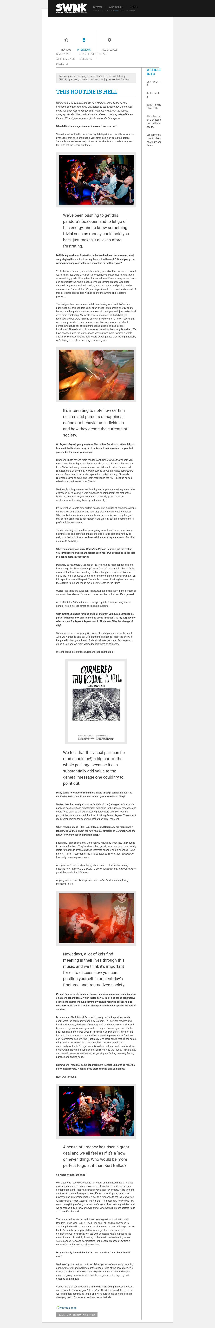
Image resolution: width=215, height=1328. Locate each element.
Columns (86, 58)
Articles (116, 7)
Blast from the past (94, 54)
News (97, 7)
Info (134, 7)
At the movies (65, 58)
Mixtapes (62, 63)
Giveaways (63, 54)
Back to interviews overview (77, 1314)
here (116, 10)
